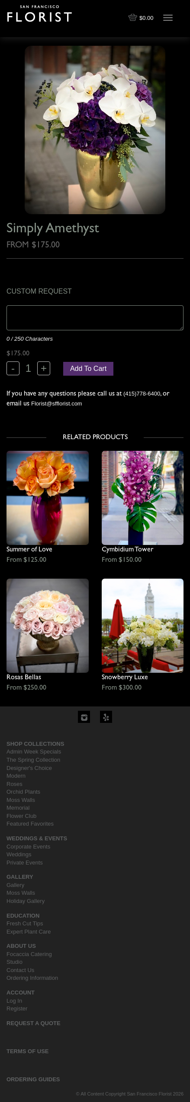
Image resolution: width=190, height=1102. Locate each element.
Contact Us (20, 970)
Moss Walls (20, 800)
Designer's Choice (29, 768)
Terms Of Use (27, 1051)
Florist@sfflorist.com (56, 403)
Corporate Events (28, 846)
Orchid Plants (23, 791)
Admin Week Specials (33, 751)
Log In (14, 1001)
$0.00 (141, 18)
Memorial (17, 807)
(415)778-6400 (141, 393)
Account (20, 992)
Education (22, 915)
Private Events (24, 862)
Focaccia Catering (29, 954)
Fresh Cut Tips (24, 923)
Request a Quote (33, 1023)
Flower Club (21, 816)
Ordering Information (32, 978)
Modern (16, 776)
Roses (14, 784)
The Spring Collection (33, 760)
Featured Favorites (30, 823)
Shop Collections (35, 744)
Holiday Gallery (25, 901)
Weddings (19, 854)
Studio (14, 962)
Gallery (19, 877)
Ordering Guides (33, 1079)
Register (16, 1008)
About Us (21, 946)
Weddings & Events (36, 838)
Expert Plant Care (28, 931)
